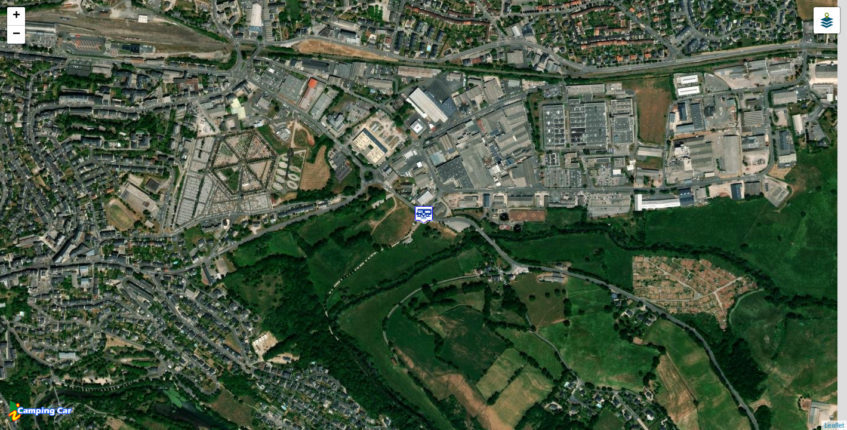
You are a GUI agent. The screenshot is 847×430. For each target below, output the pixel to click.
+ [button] (16, 16)
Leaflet (834, 425)
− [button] (16, 35)
